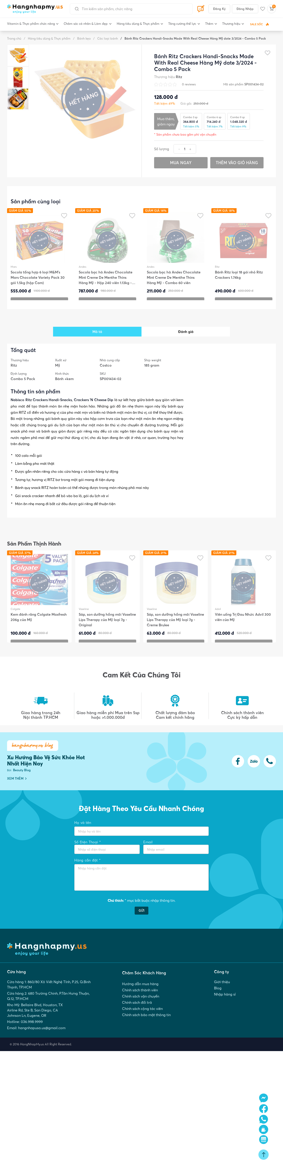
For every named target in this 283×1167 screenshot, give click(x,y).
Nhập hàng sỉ (225, 1002)
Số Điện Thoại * (87, 842)
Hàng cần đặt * (87, 860)
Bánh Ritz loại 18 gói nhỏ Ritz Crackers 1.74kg (239, 278)
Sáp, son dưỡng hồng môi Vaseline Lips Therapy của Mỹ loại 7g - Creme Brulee (175, 622)
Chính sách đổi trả (137, 1011)
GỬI (141, 915)
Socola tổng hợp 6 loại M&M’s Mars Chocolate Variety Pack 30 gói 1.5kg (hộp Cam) (38, 280)
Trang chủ (14, 38)
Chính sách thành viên (140, 997)
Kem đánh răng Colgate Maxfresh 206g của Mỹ (39, 620)
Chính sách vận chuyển (140, 1004)
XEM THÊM (17, 778)
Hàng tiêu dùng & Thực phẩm (47, 38)
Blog (218, 995)
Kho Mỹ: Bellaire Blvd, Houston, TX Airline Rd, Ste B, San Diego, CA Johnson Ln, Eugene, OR (35, 1018)
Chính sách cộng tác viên (142, 1019)
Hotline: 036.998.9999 (25, 1031)
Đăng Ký (219, 9)
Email (148, 842)
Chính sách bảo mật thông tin (146, 1026)
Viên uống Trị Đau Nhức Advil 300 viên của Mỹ (243, 620)
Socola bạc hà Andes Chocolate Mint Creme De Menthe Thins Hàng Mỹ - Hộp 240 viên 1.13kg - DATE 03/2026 (105, 280)
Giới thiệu (222, 988)
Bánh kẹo (82, 38)
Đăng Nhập (245, 9)
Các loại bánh (105, 38)
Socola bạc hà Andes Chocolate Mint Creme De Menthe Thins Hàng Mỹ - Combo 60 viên (174, 280)
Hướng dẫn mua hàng (140, 990)
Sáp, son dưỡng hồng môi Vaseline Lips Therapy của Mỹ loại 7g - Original (107, 622)
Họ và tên (82, 822)
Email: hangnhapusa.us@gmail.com (36, 1038)
